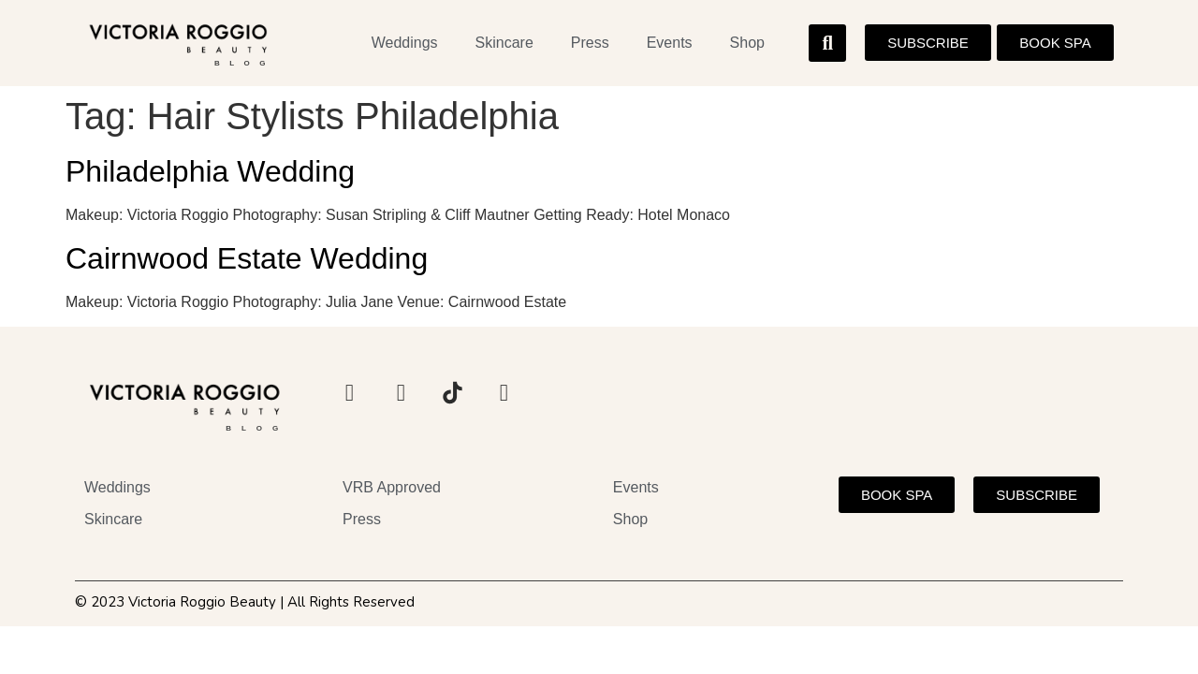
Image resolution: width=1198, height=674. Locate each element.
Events (670, 43)
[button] (827, 43)
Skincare (504, 43)
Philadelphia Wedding (210, 171)
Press (590, 43)
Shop (747, 43)
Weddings (405, 43)
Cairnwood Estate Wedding (247, 258)
